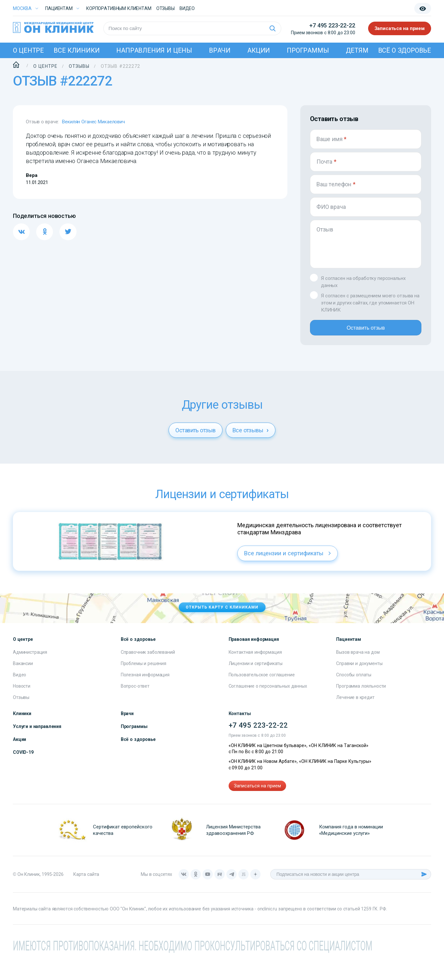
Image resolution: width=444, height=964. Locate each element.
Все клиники (76, 50)
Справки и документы (359, 667)
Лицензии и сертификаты (256, 667)
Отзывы (165, 8)
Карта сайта (86, 878)
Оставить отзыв (366, 329)
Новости (21, 689)
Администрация (30, 656)
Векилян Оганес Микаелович (93, 122)
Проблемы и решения (143, 667)
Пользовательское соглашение (262, 678)
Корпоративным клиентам (118, 8)
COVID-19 (23, 756)
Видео (19, 678)
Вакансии (23, 667)
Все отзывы (250, 434)
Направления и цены (154, 50)
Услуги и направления (37, 730)
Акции (258, 50)
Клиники (22, 717)
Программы (308, 50)
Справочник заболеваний (148, 656)
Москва (22, 8)
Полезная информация (145, 678)
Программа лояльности (361, 689)
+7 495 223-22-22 (332, 25)
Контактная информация (255, 656)
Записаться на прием (400, 28)
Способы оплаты (353, 678)
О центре (28, 50)
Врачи (220, 50)
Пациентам (59, 8)
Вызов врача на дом (357, 656)
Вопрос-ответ (135, 689)
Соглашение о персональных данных (268, 689)
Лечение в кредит (355, 701)
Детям (357, 50)
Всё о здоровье (404, 50)
